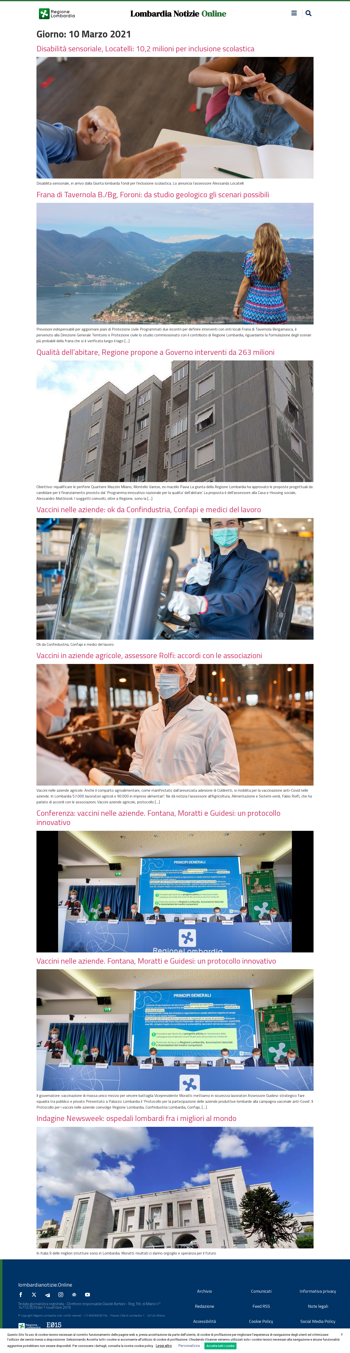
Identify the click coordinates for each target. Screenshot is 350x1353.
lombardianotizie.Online (45, 1285)
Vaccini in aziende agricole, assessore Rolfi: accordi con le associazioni (149, 655)
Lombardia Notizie (164, 13)
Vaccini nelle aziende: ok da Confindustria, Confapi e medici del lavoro (148, 509)
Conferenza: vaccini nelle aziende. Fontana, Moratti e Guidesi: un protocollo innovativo (158, 817)
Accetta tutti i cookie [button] (220, 1346)
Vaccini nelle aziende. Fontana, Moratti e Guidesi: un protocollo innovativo (156, 961)
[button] (308, 13)
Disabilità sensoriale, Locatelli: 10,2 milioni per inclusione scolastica (145, 48)
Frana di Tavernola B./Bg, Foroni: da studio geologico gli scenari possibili (152, 194)
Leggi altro (164, 1346)
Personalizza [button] (189, 1346)
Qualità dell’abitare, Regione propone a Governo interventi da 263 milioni (155, 352)
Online (213, 13)
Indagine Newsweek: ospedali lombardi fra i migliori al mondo (136, 1118)
